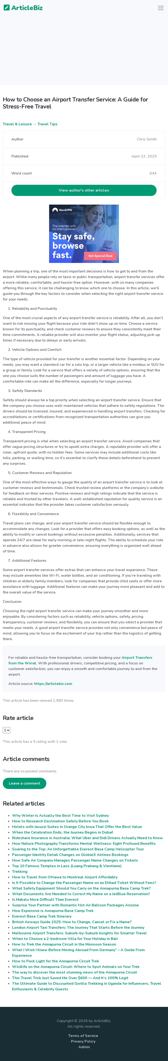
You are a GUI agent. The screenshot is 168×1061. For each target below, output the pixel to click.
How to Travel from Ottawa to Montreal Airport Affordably (65, 877)
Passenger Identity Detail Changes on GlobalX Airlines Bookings (70, 854)
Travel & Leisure (17, 124)
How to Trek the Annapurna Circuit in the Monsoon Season (64, 944)
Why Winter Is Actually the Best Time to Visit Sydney (60, 815)
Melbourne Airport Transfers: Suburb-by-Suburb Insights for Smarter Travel (79, 933)
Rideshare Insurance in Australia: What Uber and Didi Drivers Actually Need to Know (87, 838)
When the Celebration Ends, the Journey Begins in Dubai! (62, 832)
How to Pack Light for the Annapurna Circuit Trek (55, 961)
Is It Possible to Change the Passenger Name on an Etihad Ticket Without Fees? (84, 882)
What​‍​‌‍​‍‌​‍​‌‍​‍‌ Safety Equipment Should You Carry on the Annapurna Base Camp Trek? (81, 888)
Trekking (19, 871)
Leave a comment (24, 783)
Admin (84, 1047)
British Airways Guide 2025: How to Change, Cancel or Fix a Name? (72, 922)
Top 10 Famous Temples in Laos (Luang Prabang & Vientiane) (67, 866)
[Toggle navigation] (160, 7)
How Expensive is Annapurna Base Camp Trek (53, 910)
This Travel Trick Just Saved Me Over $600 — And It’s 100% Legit (70, 978)
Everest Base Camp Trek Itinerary (41, 916)
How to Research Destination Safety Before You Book (60, 821)
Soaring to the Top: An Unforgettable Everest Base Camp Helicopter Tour (78, 849)
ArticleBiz (20, 8)
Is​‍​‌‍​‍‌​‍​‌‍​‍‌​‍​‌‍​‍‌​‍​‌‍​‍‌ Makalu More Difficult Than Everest (45, 899)
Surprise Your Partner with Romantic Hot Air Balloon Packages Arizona (75, 905)
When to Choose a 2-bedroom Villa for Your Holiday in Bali (65, 938)
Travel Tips (47, 124)
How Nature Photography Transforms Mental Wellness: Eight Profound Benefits (84, 843)
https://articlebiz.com (53, 683)
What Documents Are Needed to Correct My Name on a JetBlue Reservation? (81, 894)
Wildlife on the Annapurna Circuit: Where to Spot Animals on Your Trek (76, 966)
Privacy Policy (83, 1041)
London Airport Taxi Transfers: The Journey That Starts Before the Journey (78, 927)
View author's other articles (84, 190)
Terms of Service (83, 1035)
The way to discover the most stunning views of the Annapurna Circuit (74, 972)
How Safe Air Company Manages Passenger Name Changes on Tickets (75, 860)
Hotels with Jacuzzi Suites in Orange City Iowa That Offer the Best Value (77, 826)
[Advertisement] (84, 52)
